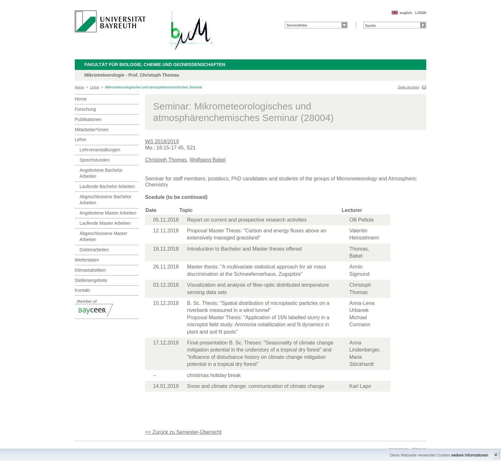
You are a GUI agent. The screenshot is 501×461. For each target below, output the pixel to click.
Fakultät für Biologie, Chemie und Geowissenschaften (154, 64)
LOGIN (420, 13)
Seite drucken (408, 87)
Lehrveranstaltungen (100, 149)
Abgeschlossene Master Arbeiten (103, 236)
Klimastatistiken (90, 270)
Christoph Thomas (166, 159)
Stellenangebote (91, 280)
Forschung (85, 109)
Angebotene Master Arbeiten (108, 212)
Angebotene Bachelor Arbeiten (101, 173)
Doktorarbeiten (94, 249)
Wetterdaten (87, 259)
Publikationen (88, 119)
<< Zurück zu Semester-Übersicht (183, 432)
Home (79, 87)
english (406, 13)
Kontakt (82, 290)
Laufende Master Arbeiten (105, 223)
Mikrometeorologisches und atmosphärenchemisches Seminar (153, 87)
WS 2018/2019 (162, 141)
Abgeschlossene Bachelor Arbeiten (105, 200)
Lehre (94, 87)
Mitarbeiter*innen (92, 129)
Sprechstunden (95, 159)
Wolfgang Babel (207, 159)
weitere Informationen (469, 455)
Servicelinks (297, 25)
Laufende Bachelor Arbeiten (107, 186)
